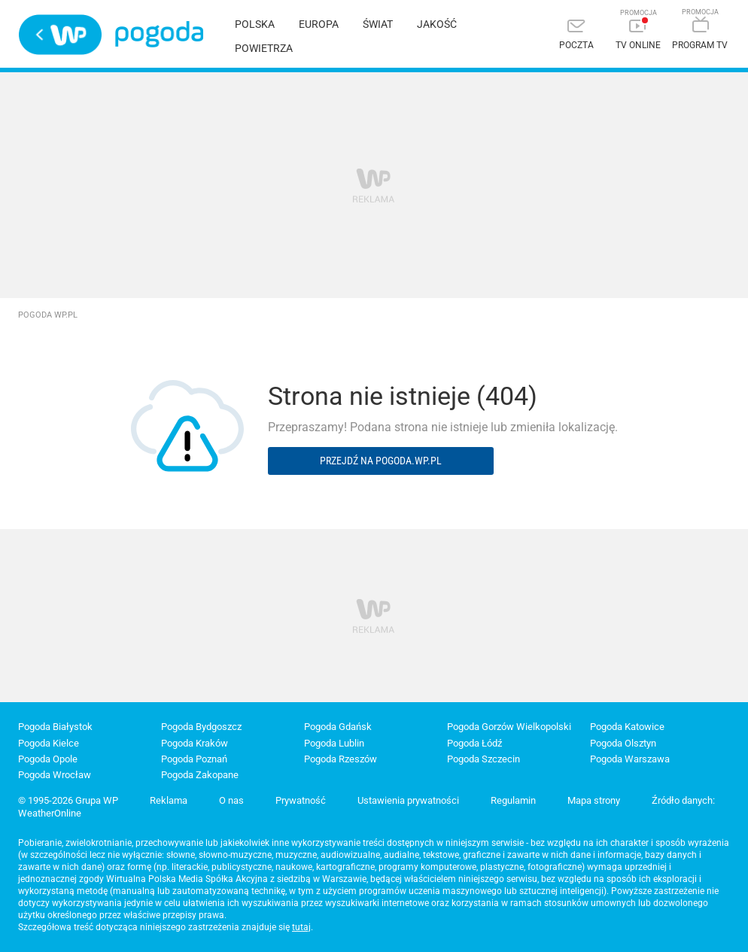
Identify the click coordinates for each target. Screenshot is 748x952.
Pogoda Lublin (334, 743)
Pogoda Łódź (474, 743)
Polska (255, 24)
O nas (231, 800)
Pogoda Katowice (627, 726)
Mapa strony (593, 800)
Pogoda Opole (48, 759)
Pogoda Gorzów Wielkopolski (509, 726)
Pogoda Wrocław (54, 774)
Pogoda (159, 34)
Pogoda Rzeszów (340, 759)
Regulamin (513, 800)
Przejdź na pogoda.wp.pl (381, 461)
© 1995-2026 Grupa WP (68, 800)
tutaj (301, 927)
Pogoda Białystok (55, 726)
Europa (319, 24)
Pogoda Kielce (48, 743)
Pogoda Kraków (194, 743)
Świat (378, 24)
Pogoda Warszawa (630, 759)
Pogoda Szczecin (483, 759)
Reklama (168, 800)
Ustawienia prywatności (408, 800)
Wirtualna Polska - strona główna (60, 34)
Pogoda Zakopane (200, 774)
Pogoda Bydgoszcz (201, 726)
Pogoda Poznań (194, 759)
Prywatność (300, 800)
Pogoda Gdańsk (338, 726)
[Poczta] (576, 35)
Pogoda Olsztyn (623, 743)
